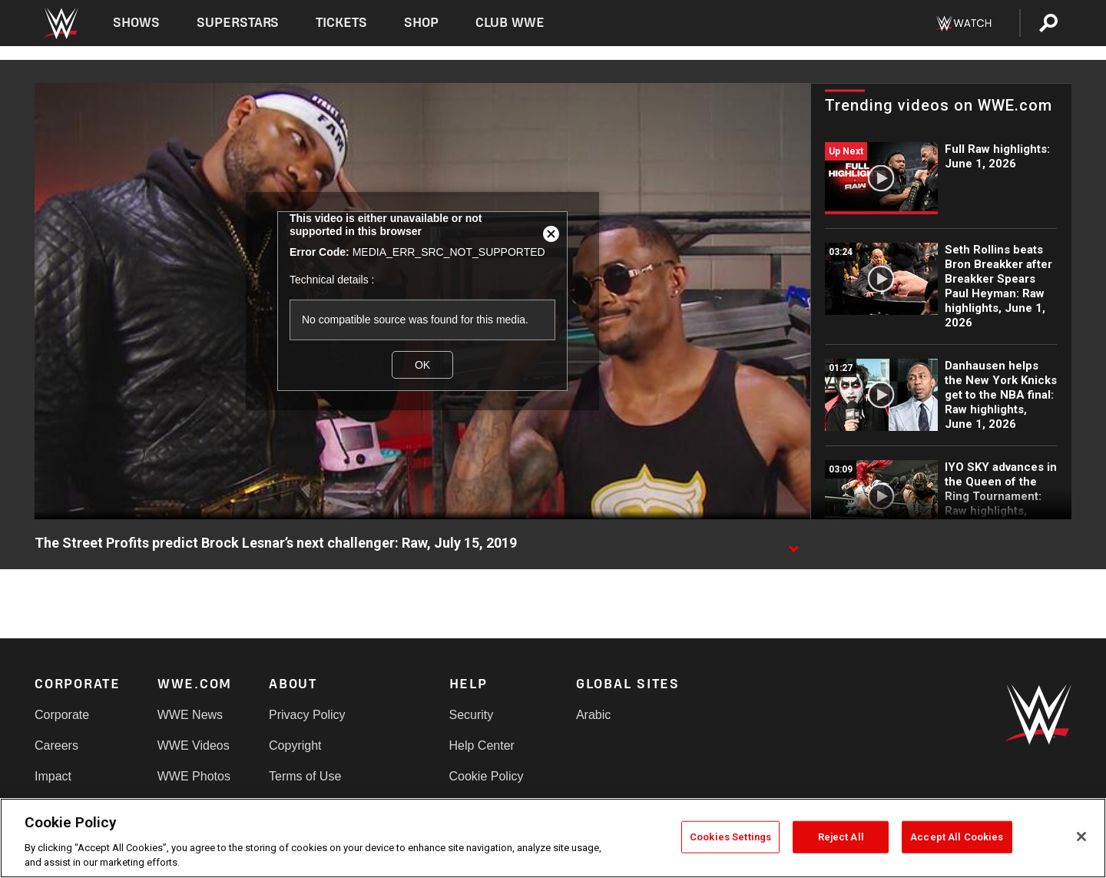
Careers (56, 745)
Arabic (593, 714)
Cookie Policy (486, 776)
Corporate (62, 714)
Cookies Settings (730, 837)
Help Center (482, 745)
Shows (136, 22)
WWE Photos (193, 776)
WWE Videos (193, 745)
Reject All (841, 837)
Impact (53, 776)
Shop (421, 22)
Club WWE (510, 22)
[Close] (1081, 836)
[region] (553, 838)
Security (471, 714)
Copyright (295, 745)
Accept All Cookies (956, 837)
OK (422, 365)
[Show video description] (793, 544)
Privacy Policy (307, 714)
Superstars (238, 22)
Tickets (341, 22)
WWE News (190, 714)
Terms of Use (305, 776)
